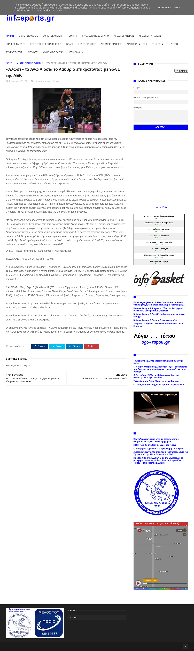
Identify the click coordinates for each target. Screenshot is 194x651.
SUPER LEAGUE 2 (52, 36)
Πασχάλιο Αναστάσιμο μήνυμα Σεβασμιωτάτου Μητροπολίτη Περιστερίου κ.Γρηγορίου (156, 440)
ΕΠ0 (145, 44)
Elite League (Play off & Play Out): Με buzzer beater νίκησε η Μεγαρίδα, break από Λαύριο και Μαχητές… (159, 303)
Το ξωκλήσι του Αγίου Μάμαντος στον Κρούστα (156, 381)
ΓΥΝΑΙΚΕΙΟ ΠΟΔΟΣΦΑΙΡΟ (95, 36)
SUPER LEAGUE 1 (28, 36)
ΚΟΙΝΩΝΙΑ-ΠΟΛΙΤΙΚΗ (53, 52)
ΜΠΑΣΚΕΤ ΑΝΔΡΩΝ (124, 36)
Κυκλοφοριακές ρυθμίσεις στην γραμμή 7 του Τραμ (158, 448)
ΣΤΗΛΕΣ (156, 44)
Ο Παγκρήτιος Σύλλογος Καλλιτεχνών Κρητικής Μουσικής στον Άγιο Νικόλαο (157, 376)
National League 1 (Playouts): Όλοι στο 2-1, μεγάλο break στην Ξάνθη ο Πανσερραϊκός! (158, 309)
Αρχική (9, 63)
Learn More (164, 7)
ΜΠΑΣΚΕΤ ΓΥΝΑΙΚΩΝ (150, 36)
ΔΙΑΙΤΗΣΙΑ (132, 44)
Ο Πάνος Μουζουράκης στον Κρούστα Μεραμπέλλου (159, 384)
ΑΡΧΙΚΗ (10, 36)
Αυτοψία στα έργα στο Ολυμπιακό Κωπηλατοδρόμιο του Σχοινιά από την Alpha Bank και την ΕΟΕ (161, 453)
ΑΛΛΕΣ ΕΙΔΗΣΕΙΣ (87, 44)
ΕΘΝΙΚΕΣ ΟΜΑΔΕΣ (15, 44)
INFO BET (32, 52)
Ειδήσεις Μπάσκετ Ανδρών (29, 63)
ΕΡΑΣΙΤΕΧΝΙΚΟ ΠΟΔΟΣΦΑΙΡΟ (45, 44)
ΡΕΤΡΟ (174, 44)
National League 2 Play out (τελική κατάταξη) (155, 320)
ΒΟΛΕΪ (69, 44)
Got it (177, 7)
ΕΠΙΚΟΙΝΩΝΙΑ (76, 52)
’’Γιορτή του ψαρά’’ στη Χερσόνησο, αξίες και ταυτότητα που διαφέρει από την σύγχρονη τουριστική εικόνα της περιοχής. (160, 369)
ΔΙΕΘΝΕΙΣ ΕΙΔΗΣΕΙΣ (111, 44)
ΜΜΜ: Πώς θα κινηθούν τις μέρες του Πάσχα (155, 445)
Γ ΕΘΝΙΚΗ (72, 36)
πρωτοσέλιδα (161, 207)
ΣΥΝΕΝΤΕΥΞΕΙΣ (14, 52)
